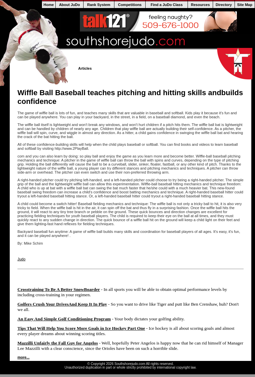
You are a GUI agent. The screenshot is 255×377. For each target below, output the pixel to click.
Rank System (98, 5)
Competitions (130, 5)
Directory (224, 5)
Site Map (244, 5)
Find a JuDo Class (167, 5)
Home (49, 5)
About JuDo (69, 5)
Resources (200, 5)
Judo (21, 259)
